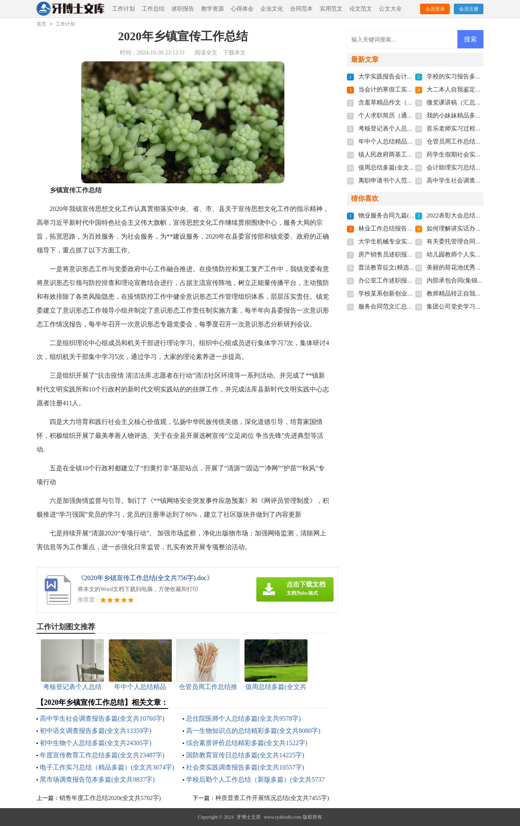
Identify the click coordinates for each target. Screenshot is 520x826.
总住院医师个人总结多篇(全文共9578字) (243, 718)
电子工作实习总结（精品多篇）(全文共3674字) (107, 767)
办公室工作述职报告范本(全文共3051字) (412, 280)
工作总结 (153, 9)
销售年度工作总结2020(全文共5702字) (110, 798)
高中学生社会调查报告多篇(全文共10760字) (102, 718)
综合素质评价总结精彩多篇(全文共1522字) (247, 742)
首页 (41, 24)
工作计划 (123, 9)
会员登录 (435, 9)
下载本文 (234, 53)
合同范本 (301, 9)
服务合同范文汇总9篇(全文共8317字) (407, 306)
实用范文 (331, 9)
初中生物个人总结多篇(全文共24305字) (96, 742)
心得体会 (242, 9)
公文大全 (390, 9)
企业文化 (271, 9)
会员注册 (469, 9)
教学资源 (212, 9)
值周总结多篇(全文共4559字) (397, 167)
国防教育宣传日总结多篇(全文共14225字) (245, 755)
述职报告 (182, 9)
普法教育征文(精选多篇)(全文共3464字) (411, 267)
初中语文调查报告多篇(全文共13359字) (96, 730)
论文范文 (360, 9)
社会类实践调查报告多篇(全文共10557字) (245, 767)
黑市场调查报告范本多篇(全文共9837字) (97, 779)
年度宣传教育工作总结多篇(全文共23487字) (102, 755)
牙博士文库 (248, 817)
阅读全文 (206, 53)
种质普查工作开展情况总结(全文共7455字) (272, 798)
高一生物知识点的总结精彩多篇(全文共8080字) (253, 730)
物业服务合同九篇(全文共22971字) (404, 215)
